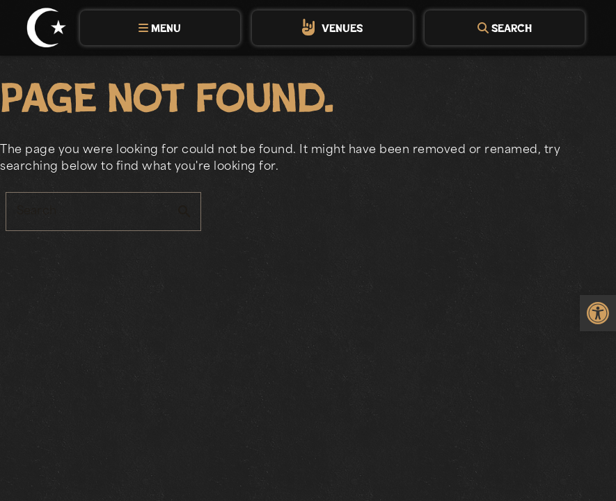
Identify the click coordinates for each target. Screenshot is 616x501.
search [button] (184, 211)
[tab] (160, 27)
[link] (598, 313)
